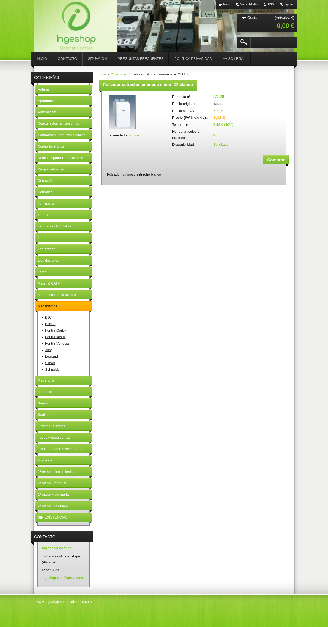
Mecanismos (119, 74)
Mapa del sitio (249, 4)
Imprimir (289, 4)
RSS (271, 4)
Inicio (102, 74)
